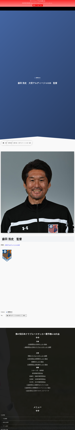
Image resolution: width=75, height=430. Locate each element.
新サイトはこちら (37, 5)
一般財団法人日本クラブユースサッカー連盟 (37, 347)
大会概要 (5, 418)
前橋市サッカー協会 (37, 362)
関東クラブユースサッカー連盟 (37, 356)
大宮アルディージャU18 (12, 245)
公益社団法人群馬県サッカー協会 (37, 359)
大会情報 (3, 415)
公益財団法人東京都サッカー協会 (37, 364)
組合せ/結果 (5, 422)
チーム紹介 (5, 426)
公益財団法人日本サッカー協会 (37, 344)
